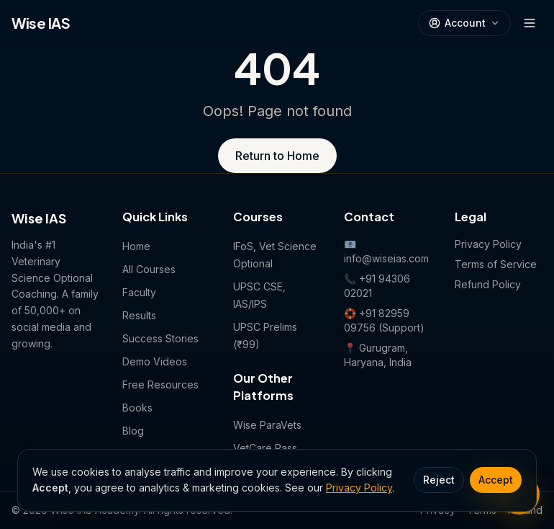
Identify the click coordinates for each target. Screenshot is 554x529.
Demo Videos (154, 361)
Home (136, 246)
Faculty (139, 292)
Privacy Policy (359, 487)
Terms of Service (496, 264)
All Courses (149, 269)
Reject (439, 480)
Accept (495, 480)
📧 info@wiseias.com (386, 251)
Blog (133, 430)
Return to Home (277, 155)
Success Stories (160, 338)
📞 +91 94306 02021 (377, 285)
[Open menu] (529, 23)
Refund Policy (488, 284)
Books (137, 407)
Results (139, 315)
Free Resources (160, 384)
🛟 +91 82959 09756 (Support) (384, 320)
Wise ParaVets (267, 425)
